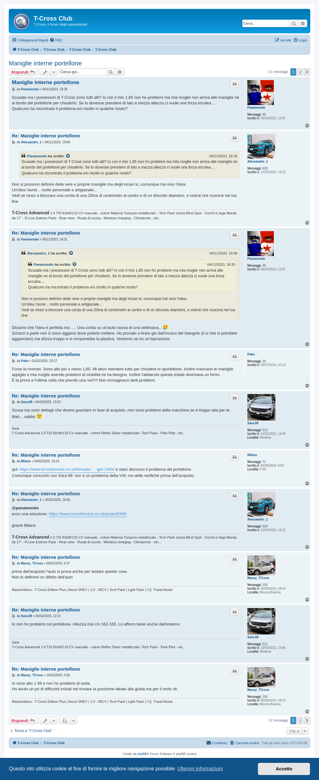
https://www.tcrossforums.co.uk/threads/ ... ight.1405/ (67, 469)
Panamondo (256, 107)
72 (264, 462)
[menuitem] (56, 40)
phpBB (142, 754)
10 (264, 361)
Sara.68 (253, 423)
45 (264, 114)
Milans (252, 455)
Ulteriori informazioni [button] (200, 768)
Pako (251, 354)
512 (265, 430)
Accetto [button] (284, 768)
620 (265, 168)
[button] (307, 72)
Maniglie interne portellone (45, 63)
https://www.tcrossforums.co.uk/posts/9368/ (88, 513)
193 (265, 585)
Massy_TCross (258, 578)
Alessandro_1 (257, 161)
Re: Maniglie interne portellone (46, 135)
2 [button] (300, 72)
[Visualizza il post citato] (68, 156)
